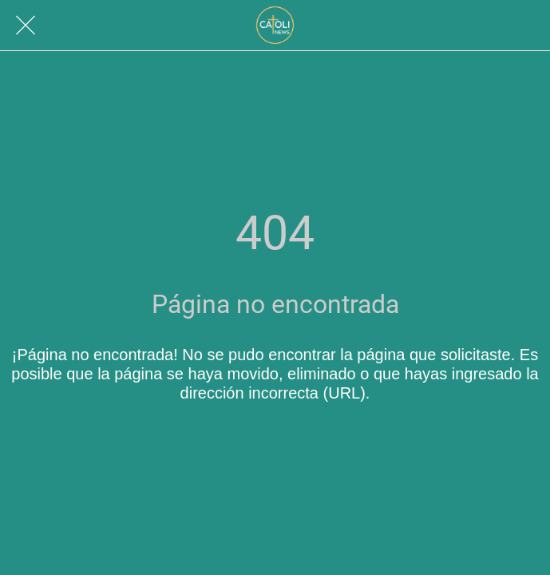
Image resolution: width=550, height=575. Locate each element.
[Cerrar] (25, 25)
